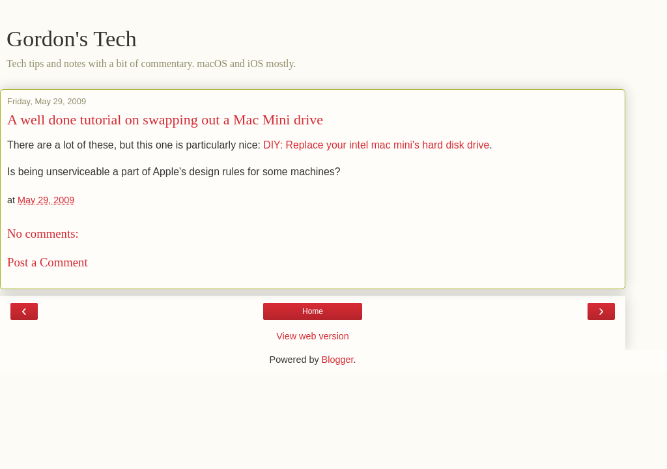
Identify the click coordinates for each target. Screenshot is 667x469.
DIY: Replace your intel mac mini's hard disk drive (376, 144)
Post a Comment (47, 262)
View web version (312, 336)
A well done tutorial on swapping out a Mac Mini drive (165, 119)
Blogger (338, 359)
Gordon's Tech (72, 38)
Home (312, 311)
